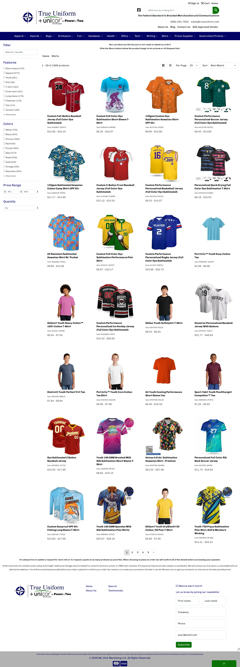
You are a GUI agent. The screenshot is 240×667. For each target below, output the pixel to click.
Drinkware (65, 36)
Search (112, 586)
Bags (50, 36)
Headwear (95, 36)
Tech (139, 36)
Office (126, 36)
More (166, 36)
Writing (152, 36)
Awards (36, 36)
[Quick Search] (178, 10)
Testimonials (115, 590)
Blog (172, 26)
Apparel (20, 36)
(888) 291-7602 (179, 21)
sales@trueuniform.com (205, 21)
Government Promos (212, 36)
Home (89, 586)
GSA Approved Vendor (205, 26)
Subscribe (184, 644)
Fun (80, 36)
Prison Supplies (185, 36)
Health (112, 36)
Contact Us (183, 26)
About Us (163, 26)
